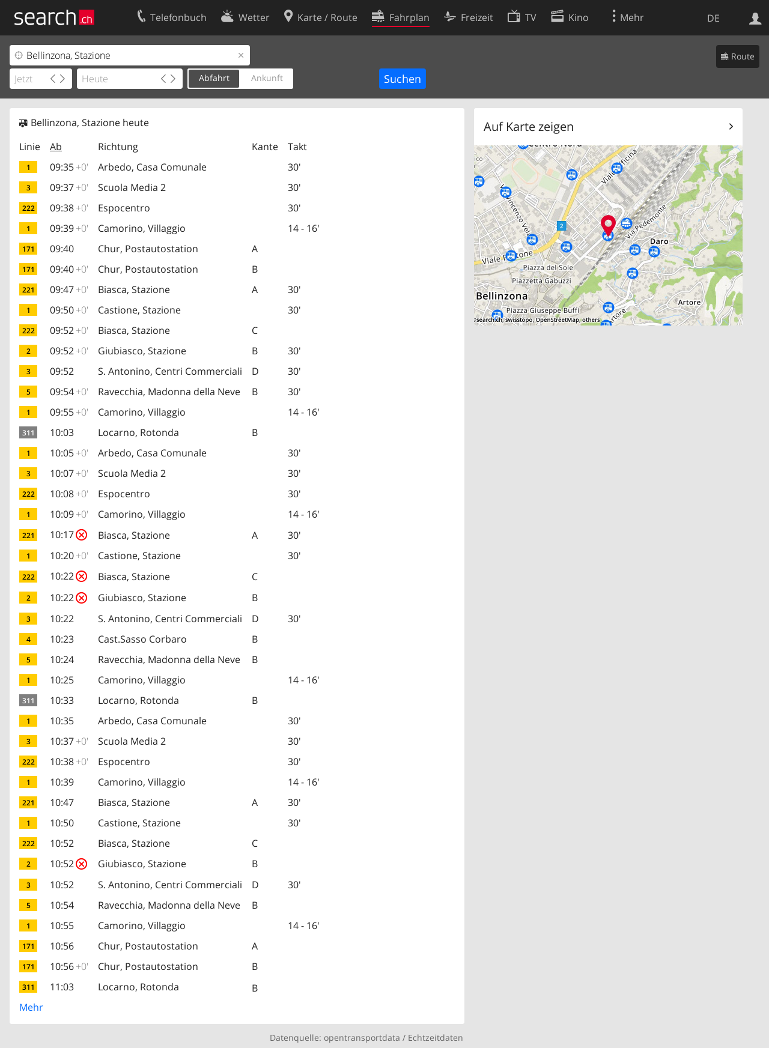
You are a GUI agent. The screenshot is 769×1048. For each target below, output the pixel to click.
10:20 (69, 555)
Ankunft (267, 77)
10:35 (62, 720)
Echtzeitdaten (435, 1037)
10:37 (69, 741)
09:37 (69, 187)
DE (713, 18)
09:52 (69, 330)
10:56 (62, 946)
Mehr (31, 1007)
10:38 (69, 761)
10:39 (62, 782)
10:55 (62, 925)
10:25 (62, 679)
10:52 (62, 843)
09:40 (62, 248)
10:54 (62, 905)
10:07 (69, 473)
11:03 (62, 986)
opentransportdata (362, 1037)
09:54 (69, 391)
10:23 (62, 639)
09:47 (69, 289)
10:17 (68, 534)
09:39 (69, 228)
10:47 (62, 802)
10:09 (69, 514)
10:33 (62, 700)
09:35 (69, 167)
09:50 (69, 310)
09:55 (69, 412)
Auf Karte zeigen (529, 126)
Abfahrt (214, 77)
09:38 (69, 207)
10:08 (69, 493)
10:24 (62, 659)
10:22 (68, 576)
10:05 (69, 452)
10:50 (62, 822)
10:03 (62, 432)
